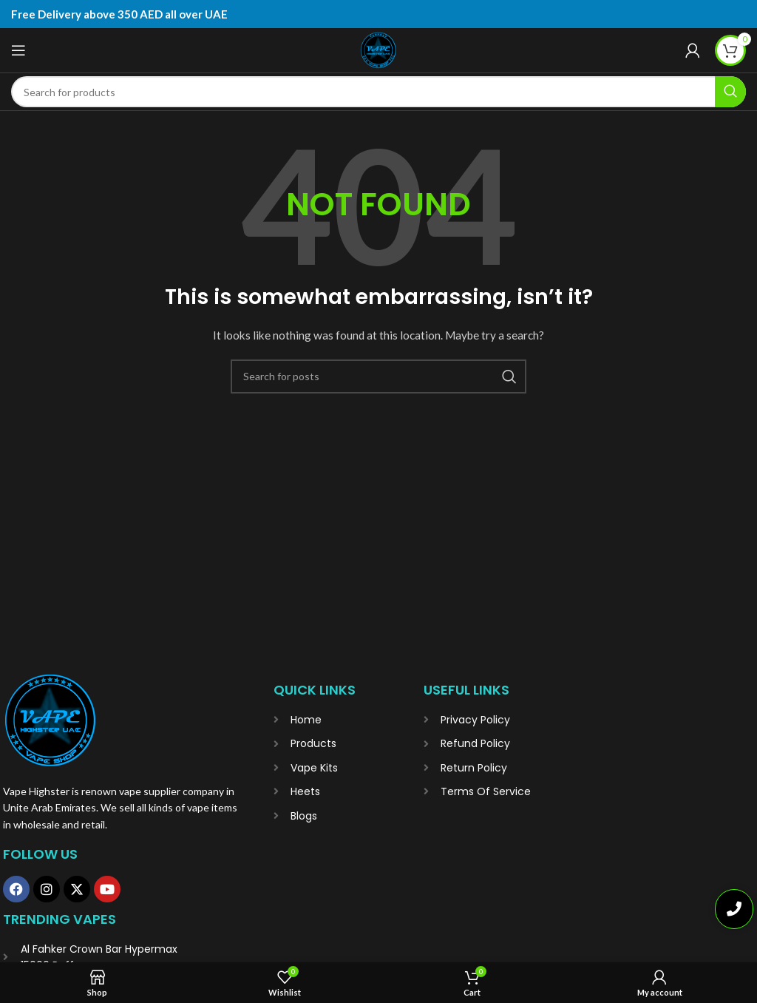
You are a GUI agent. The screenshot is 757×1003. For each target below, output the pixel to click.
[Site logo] (378, 50)
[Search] (378, 91)
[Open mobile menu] (18, 50)
